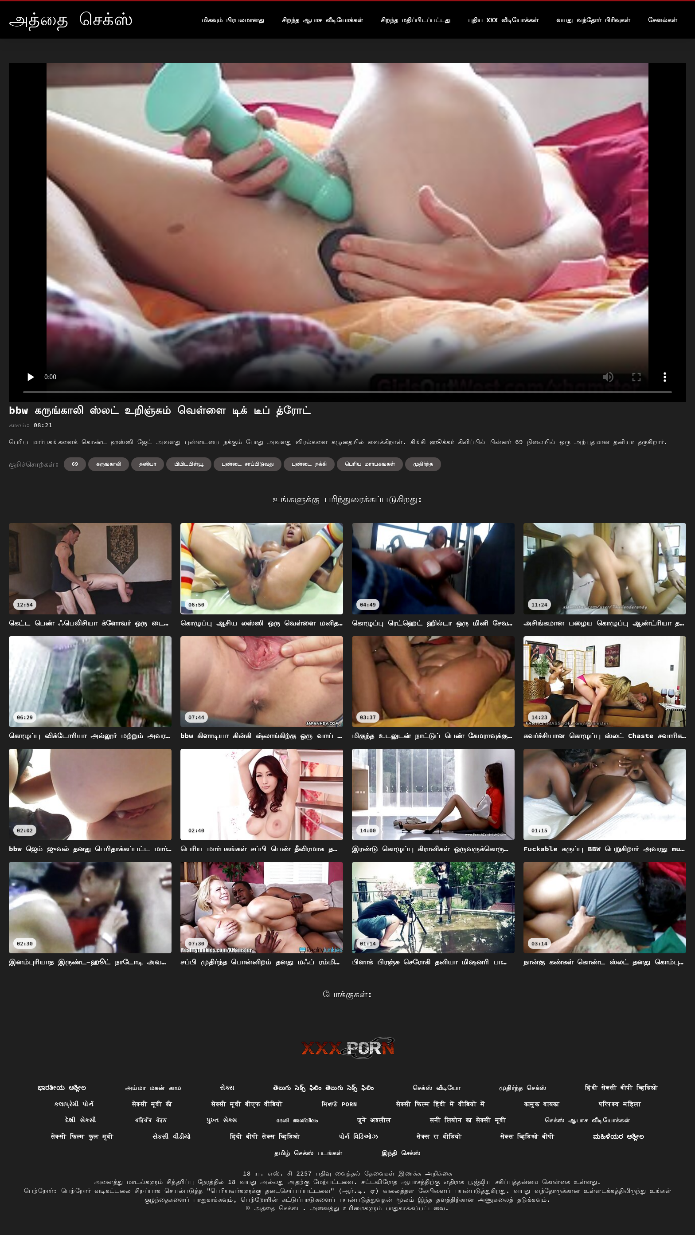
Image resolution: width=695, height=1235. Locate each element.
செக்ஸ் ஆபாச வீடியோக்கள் (587, 1120)
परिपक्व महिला (620, 1104)
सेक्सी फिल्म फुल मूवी (82, 1137)
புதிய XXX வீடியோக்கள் (503, 20)
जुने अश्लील (374, 1120)
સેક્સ (227, 1088)
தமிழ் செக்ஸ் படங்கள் (308, 1153)
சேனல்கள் (662, 20)
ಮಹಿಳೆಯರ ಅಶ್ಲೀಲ (618, 1137)
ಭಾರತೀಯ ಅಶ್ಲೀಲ (62, 1088)
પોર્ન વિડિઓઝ (358, 1137)
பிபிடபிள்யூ (188, 463)
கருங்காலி (108, 463)
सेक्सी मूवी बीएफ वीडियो (247, 1104)
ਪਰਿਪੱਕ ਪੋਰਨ (151, 1120)
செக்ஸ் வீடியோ (436, 1088)
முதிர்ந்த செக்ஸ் (523, 1088)
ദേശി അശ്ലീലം (297, 1120)
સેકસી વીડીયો (171, 1137)
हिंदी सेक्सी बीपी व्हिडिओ (621, 1088)
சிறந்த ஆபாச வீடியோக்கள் (322, 20)
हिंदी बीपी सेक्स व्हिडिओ (265, 1137)
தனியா (147, 463)
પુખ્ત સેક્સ (222, 1120)
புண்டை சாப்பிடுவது (247, 463)
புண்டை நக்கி (309, 463)
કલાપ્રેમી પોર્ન (73, 1104)
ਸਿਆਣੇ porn (339, 1104)
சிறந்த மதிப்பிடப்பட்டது (415, 20)
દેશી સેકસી (80, 1120)
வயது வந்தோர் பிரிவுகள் (593, 20)
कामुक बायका (542, 1104)
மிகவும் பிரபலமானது (233, 20)
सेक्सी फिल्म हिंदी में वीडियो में (440, 1104)
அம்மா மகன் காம (153, 1088)
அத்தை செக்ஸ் (278, 1208)
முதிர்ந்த (423, 463)
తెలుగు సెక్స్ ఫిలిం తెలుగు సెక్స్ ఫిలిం (323, 1088)
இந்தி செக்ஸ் (401, 1153)
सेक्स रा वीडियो (439, 1137)
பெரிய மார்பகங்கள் (370, 463)
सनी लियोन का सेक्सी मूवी (468, 1120)
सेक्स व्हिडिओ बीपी (527, 1137)
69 (75, 463)
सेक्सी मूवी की (152, 1104)
